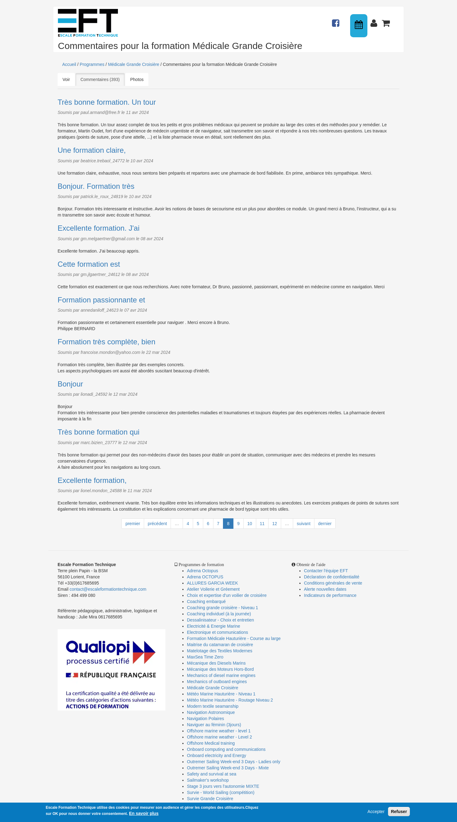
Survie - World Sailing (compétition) (220, 792)
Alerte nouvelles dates (325, 589)
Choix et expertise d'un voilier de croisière (227, 595)
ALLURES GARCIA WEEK (212, 583)
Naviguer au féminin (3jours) (214, 724)
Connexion (375, 20)
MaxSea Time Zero (205, 656)
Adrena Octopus (202, 570)
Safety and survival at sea (211, 773)
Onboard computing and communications (226, 749)
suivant (303, 523)
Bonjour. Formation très (96, 186)
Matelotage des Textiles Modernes (219, 650)
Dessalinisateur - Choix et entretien (220, 620)
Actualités (336, 20)
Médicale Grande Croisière (134, 64)
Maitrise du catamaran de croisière (220, 644)
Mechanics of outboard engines (217, 681)
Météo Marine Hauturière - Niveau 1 (221, 693)
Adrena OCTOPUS (205, 576)
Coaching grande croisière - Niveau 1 (222, 607)
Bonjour (70, 384)
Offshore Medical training (211, 743)
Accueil (69, 64)
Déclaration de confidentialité (331, 576)
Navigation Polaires (205, 718)
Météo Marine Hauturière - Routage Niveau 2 (230, 700)
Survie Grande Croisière (210, 798)
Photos (137, 79)
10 (249, 523)
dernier (325, 523)
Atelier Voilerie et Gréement (213, 589)
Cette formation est (89, 264)
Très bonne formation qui (99, 432)
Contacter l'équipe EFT (326, 570)
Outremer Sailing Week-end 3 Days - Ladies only (233, 761)
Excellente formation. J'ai (99, 228)
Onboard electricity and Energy (216, 755)
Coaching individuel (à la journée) (219, 613)
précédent (157, 523)
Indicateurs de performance (330, 595)
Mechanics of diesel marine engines (221, 675)
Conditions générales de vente (333, 583)
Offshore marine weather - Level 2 (219, 737)
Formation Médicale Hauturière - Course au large (234, 638)
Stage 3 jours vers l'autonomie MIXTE (223, 786)
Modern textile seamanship (212, 706)
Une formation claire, (92, 150)
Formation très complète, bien (106, 342)
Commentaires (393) (102, 79)
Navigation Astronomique (211, 712)
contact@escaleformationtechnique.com (108, 589)
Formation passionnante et (101, 300)
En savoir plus (144, 815)
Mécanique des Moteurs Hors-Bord (220, 669)
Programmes (92, 64)
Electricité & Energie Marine (213, 626)
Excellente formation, (92, 480)
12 (274, 523)
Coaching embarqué (206, 601)
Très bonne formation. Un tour (107, 102)
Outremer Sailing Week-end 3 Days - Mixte (228, 767)
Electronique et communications (217, 632)
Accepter (375, 813)
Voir (66, 79)
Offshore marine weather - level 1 (219, 730)
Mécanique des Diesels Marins (216, 663)
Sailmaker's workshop (208, 780)
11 (262, 523)
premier (132, 523)
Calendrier (359, 25)
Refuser (399, 813)
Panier (386, 20)
